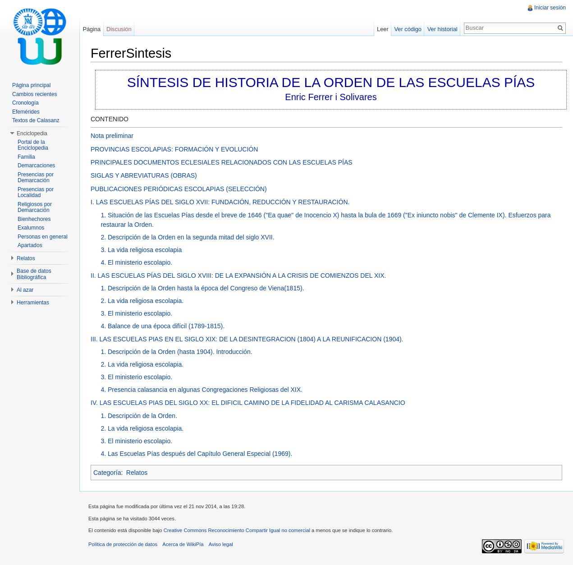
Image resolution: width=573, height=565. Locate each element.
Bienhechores (34, 219)
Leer (383, 29)
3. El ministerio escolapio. (136, 313)
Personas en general (43, 237)
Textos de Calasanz (36, 120)
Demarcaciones (36, 165)
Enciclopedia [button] (32, 133)
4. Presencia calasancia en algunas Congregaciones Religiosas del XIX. (202, 389)
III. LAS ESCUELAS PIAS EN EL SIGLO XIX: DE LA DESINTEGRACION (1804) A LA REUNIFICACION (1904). (247, 339)
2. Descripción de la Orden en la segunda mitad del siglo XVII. (187, 237)
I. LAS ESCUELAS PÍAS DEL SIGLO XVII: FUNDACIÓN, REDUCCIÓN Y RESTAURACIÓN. (220, 202)
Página (92, 29)
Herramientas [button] (33, 302)
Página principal (31, 85)
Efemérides (26, 112)
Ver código (407, 29)
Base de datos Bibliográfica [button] (34, 274)
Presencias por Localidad (36, 192)
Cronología (25, 103)
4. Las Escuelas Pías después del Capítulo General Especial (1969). (196, 453)
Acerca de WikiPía (182, 544)
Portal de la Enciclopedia (33, 145)
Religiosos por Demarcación (35, 207)
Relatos (136, 472)
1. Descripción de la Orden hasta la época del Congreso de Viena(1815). (202, 288)
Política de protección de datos (122, 544)
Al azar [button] (25, 290)
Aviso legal (221, 544)
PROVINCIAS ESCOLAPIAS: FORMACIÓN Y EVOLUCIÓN (174, 149)
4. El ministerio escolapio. (136, 262)
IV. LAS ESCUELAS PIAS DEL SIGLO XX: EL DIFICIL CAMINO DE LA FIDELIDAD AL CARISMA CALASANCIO (248, 402)
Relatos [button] (26, 258)
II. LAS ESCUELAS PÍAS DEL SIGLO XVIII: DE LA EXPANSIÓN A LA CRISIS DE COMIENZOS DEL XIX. (238, 275)
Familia (26, 157)
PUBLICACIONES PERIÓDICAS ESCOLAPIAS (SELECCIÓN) (179, 189)
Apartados (30, 245)
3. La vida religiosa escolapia (141, 249)
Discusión (118, 29)
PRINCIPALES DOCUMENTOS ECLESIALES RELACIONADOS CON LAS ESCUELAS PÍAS (222, 162)
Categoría (107, 472)
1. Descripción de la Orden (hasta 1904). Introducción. (176, 351)
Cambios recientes (34, 94)
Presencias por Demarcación (36, 177)
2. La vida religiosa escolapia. (142, 300)
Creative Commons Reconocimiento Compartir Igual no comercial (237, 530)
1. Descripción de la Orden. (139, 415)
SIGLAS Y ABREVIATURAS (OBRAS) (144, 175)
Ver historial (442, 29)
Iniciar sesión (550, 8)
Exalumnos (31, 228)
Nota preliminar (112, 135)
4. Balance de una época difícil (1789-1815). (163, 326)
